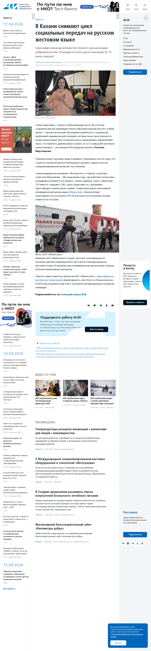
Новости (39, 19)
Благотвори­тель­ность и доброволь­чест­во (81, 62)
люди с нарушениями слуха (96, 348)
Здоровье (57, 482)
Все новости (9, 589)
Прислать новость (131, 53)
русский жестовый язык (45, 351)
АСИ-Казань (40, 62)
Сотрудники (128, 46)
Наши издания (129, 60)
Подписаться (135, 72)
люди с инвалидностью (73, 348)
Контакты (127, 42)
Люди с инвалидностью (58, 65)
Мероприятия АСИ (131, 49)
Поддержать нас (130, 64)
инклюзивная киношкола (52, 348)
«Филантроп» (76, 192)
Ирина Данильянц (54, 62)
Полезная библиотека (133, 57)
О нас (125, 38)
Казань (43, 343)
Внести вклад (96, 329)
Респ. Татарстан (53, 343)
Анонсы (38, 482)
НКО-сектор (50, 407)
